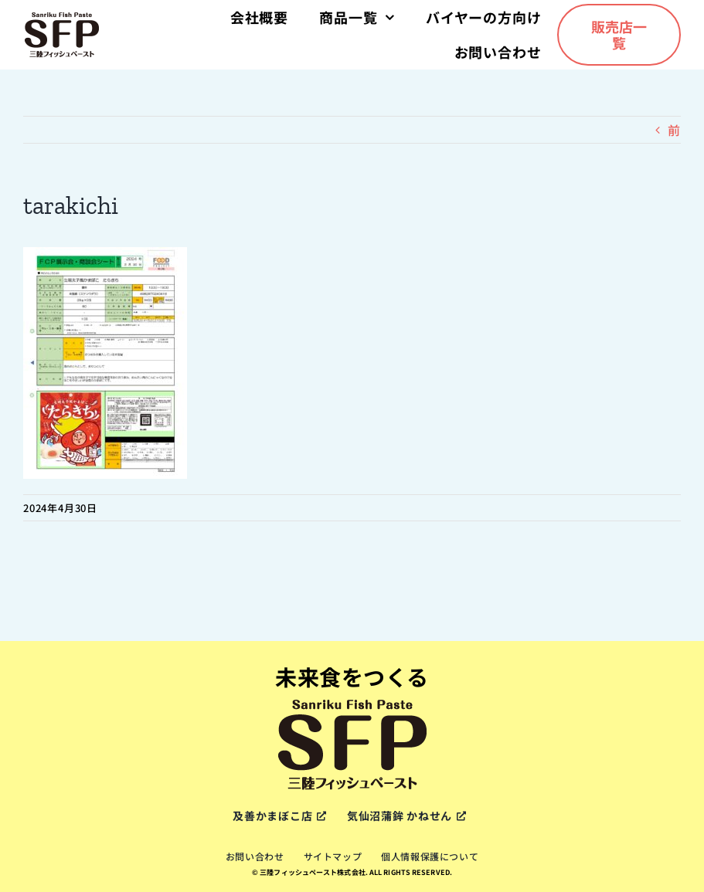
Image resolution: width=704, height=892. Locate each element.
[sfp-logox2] (61, 17)
